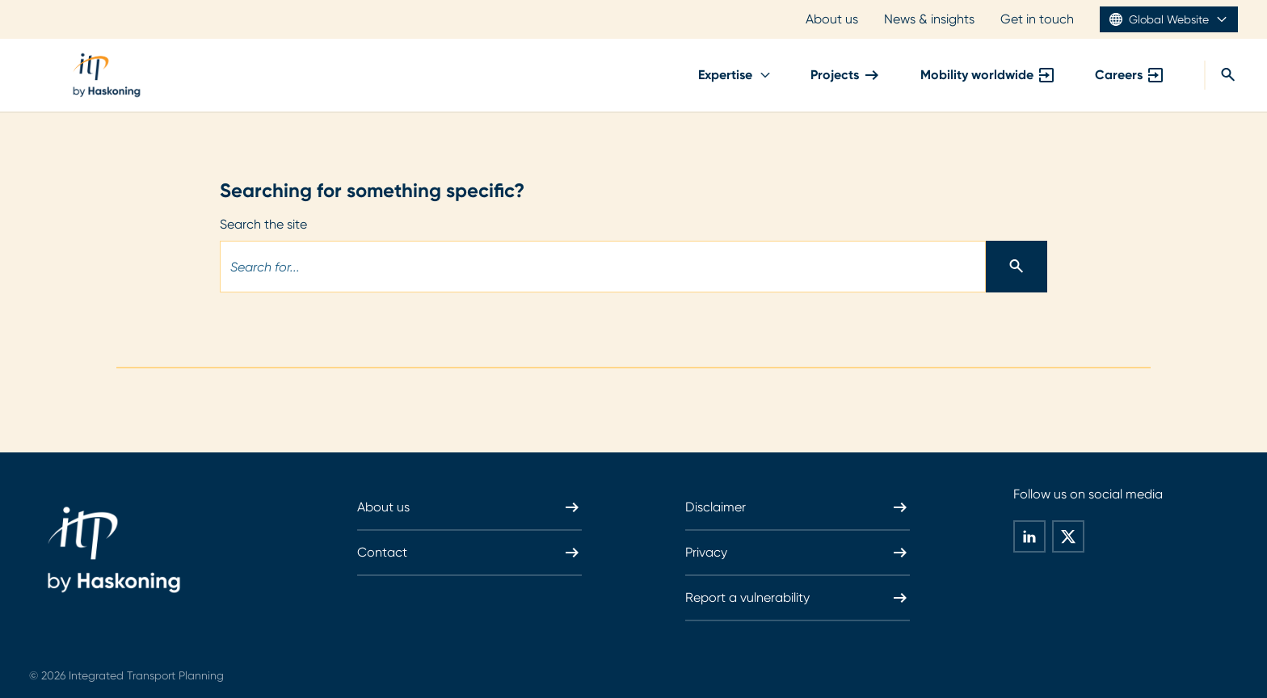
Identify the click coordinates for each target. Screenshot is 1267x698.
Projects (846, 75)
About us (832, 19)
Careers (1130, 75)
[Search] (1221, 75)
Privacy (797, 552)
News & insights (929, 19)
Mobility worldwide (988, 75)
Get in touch (1037, 19)
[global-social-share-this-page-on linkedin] (1029, 536)
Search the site (263, 224)
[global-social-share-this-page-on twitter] (1068, 536)
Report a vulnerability (797, 598)
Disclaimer (797, 507)
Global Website (1168, 19)
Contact (469, 552)
